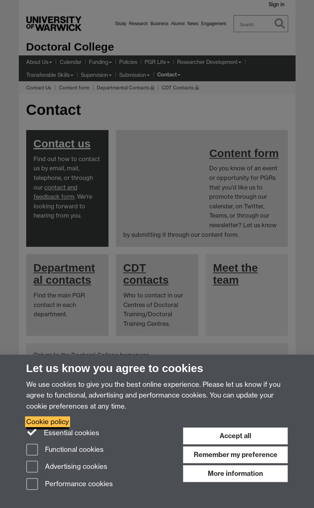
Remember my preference (235, 454)
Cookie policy (47, 421)
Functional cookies (65, 450)
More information (235, 473)
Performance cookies (69, 484)
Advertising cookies (66, 467)
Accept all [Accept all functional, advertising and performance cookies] (235, 436)
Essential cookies (63, 432)
